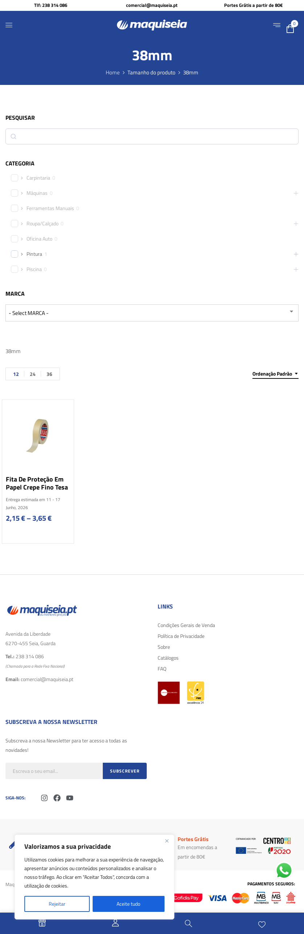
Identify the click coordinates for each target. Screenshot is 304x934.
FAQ (162, 668)
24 (33, 374)
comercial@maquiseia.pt (152, 5)
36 (49, 374)
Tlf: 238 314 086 (50, 5)
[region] (94, 877)
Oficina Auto (39, 238)
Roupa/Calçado (42, 223)
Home (113, 72)
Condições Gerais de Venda (186, 625)
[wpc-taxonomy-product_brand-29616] (152, 312)
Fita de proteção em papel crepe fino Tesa (37, 483)
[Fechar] (166, 840)
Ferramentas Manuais (50, 208)
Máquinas (37, 193)
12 (16, 374)
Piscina (34, 269)
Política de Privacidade (181, 636)
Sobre (164, 647)
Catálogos (168, 657)
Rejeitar (57, 904)
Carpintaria (38, 178)
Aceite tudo (128, 904)
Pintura (34, 254)
